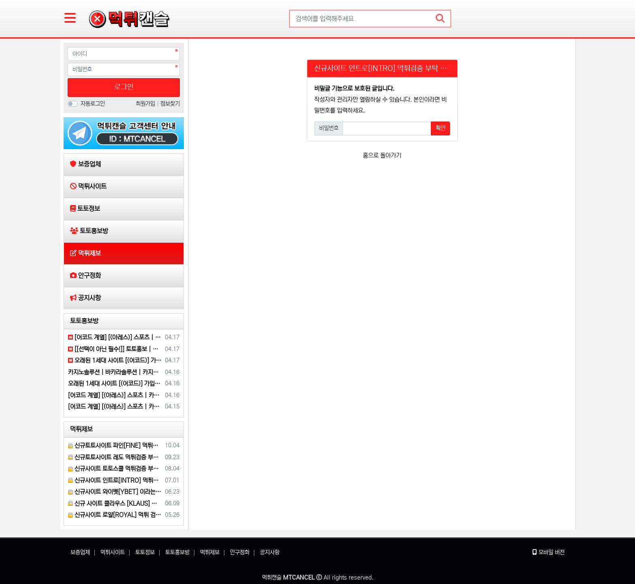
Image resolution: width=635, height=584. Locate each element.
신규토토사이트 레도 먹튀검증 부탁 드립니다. (115, 457)
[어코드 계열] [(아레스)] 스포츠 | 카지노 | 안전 (115, 337)
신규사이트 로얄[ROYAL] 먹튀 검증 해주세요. (115, 514)
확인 (440, 128)
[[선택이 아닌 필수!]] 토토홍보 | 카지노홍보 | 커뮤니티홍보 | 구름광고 (115, 349)
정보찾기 (170, 104)
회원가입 (146, 104)
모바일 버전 (549, 552)
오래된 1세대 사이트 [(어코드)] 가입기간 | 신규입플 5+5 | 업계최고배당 (115, 360)
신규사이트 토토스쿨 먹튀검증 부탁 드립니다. (115, 468)
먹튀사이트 (112, 552)
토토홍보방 (84, 321)
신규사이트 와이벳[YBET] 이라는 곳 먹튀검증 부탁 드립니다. (115, 491)
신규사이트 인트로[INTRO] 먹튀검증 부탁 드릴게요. (115, 480)
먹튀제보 (81, 429)
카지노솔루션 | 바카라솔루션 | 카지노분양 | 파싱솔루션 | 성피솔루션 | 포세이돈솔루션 (115, 372)
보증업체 (80, 552)
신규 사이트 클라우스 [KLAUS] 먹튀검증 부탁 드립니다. (115, 503)
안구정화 (239, 552)
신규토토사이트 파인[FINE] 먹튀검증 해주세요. (115, 445)
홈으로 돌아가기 (382, 155)
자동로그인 (93, 104)
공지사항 (269, 552)
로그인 (124, 87)
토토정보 (145, 552)
